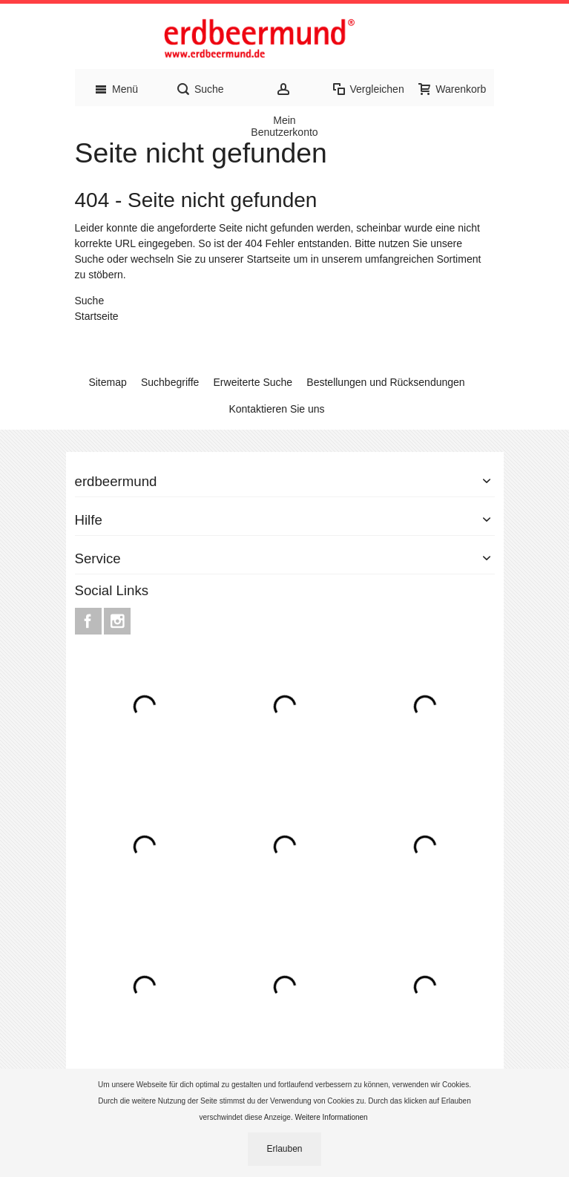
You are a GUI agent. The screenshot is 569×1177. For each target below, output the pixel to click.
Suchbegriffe (170, 382)
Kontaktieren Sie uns (276, 409)
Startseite (268, 259)
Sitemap (107, 382)
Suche (90, 259)
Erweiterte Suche (253, 382)
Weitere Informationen (332, 1117)
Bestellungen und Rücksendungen (385, 382)
